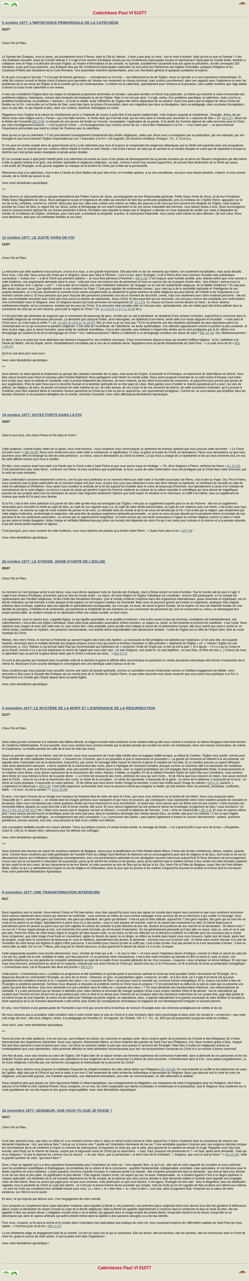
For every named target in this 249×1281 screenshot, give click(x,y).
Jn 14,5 (62, 322)
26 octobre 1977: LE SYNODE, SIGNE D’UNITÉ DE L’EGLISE (53, 561)
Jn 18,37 (88, 322)
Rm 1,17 (54, 1226)
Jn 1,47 (139, 302)
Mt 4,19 (141, 278)
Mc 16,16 (207, 333)
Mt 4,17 (227, 118)
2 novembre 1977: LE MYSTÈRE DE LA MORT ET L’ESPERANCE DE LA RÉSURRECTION (78, 708)
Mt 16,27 (31, 810)
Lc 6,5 (119, 309)
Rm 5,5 (45, 786)
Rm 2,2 (6, 810)
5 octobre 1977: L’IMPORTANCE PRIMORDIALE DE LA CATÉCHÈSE (60, 22)
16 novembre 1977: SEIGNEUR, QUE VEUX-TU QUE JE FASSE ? (57, 1110)
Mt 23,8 (38, 121)
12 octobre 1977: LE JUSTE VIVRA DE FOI (38, 237)
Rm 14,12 (18, 810)
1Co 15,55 (59, 789)
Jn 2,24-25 (107, 309)
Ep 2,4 (206, 810)
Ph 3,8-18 (167, 1069)
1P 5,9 (187, 530)
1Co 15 (214, 783)
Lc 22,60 (129, 309)
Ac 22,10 (232, 1154)
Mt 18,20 (31, 452)
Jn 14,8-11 (75, 322)
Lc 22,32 (233, 466)
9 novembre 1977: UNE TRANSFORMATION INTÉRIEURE (51, 892)
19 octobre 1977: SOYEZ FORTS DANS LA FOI (42, 415)
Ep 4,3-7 (120, 653)
